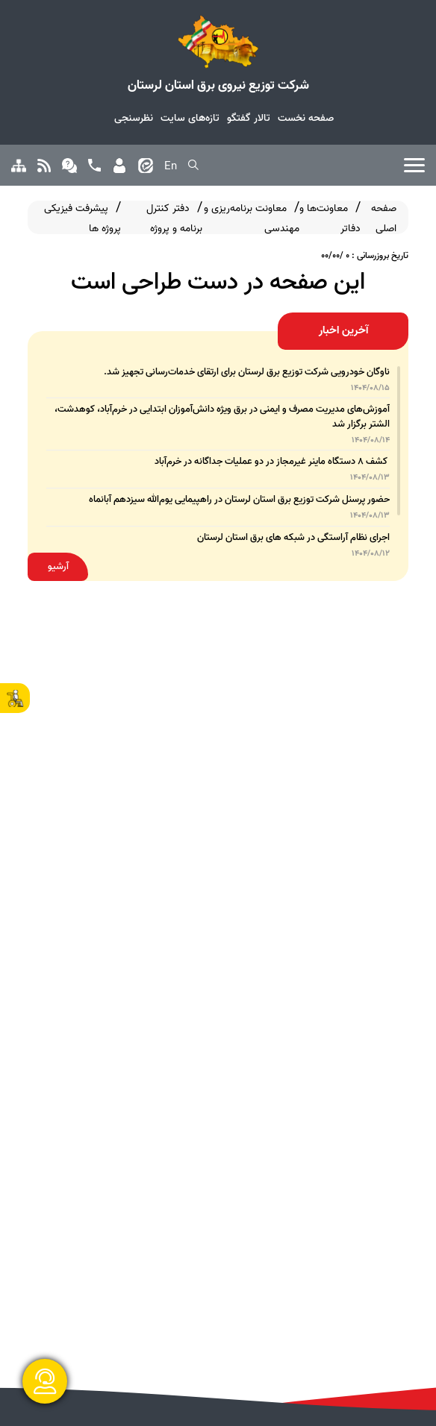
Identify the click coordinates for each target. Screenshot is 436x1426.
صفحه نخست (306, 118)
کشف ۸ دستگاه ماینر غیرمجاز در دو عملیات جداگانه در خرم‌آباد (272, 461)
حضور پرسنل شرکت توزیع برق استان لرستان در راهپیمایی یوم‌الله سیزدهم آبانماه (239, 499)
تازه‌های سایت (190, 118)
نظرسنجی (133, 118)
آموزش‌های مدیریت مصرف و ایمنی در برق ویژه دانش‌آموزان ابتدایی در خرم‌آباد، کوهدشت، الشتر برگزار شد (222, 416)
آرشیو (58, 566)
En (170, 166)
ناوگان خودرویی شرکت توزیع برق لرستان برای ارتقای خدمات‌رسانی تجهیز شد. (247, 372)
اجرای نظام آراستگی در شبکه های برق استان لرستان (293, 537)
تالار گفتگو (248, 118)
